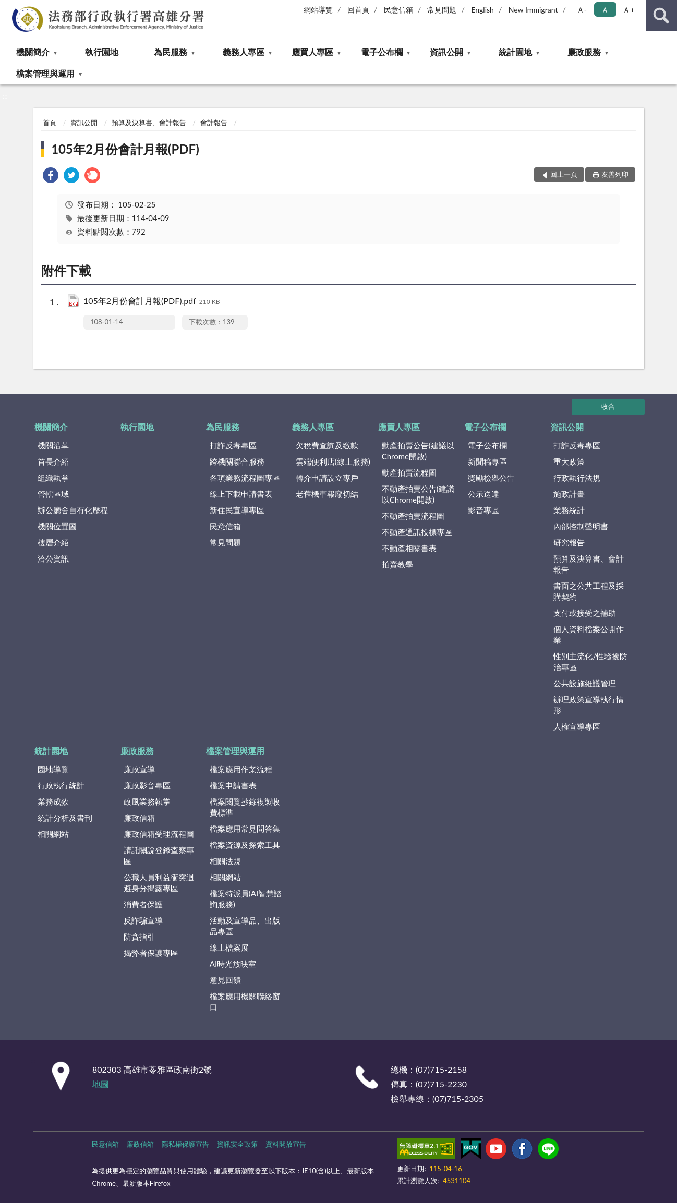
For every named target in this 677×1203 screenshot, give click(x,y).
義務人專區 (243, 52)
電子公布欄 (382, 52)
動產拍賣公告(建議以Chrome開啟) (418, 451)
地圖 (100, 1084)
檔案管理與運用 (45, 73)
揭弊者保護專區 (151, 952)
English (482, 9)
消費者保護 (143, 904)
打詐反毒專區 (233, 445)
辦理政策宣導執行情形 (588, 705)
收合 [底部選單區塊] (608, 406)
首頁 (49, 122)
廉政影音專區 (147, 785)
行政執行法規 (576, 477)
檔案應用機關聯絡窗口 (245, 1001)
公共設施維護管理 (584, 683)
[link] (50, 176)
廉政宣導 (139, 769)
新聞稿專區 (487, 461)
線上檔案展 (229, 947)
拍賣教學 (397, 564)
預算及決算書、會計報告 (149, 122)
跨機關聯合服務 (237, 461)
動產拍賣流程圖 (409, 472)
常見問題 (441, 9)
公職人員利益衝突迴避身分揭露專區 (159, 882)
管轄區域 (53, 494)
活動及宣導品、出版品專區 (245, 926)
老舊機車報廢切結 (327, 494)
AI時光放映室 (233, 963)
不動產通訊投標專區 (417, 532)
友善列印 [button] (614, 174)
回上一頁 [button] (563, 174)
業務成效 (53, 801)
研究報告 (569, 542)
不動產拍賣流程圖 (413, 515)
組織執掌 (53, 477)
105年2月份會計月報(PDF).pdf (151, 302)
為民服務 (170, 52)
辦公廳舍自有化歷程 (73, 510)
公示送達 (483, 494)
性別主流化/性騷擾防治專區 (590, 661)
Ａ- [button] (582, 9)
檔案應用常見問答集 (245, 828)
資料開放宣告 (285, 1144)
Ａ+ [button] (628, 9)
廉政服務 (584, 52)
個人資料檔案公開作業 (588, 634)
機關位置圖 (57, 526)
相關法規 (225, 861)
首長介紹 (53, 461)
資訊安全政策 (237, 1144)
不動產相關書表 (409, 548)
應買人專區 (312, 52)
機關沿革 (53, 445)
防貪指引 (139, 936)
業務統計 (569, 510)
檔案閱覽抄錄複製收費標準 (245, 807)
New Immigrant (533, 9)
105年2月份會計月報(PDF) (125, 148)
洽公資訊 (53, 558)
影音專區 (483, 510)
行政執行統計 (61, 785)
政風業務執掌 (147, 801)
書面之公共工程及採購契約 (588, 591)
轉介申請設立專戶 (327, 477)
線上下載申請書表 (241, 494)
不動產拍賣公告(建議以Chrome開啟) (418, 494)
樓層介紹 (53, 542)
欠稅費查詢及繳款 (327, 445)
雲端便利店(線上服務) (333, 461)
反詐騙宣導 (143, 920)
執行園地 (101, 52)
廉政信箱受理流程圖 (159, 834)
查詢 (661, 15)
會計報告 (213, 122)
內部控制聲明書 (580, 526)
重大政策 (569, 461)
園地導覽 (53, 769)
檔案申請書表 (233, 785)
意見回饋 (225, 980)
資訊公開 (446, 52)
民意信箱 (398, 9)
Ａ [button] (605, 9)
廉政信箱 (139, 817)
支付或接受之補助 (584, 612)
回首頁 (358, 9)
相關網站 (53, 834)
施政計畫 (569, 494)
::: (8, 8)
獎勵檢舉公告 (491, 477)
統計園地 (515, 52)
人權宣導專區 (576, 726)
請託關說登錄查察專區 (159, 855)
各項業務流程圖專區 (245, 477)
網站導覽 (318, 9)
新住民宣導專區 (237, 510)
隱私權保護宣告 (185, 1144)
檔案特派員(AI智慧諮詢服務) (246, 899)
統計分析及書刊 (65, 817)
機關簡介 (33, 52)
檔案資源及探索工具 (245, 844)
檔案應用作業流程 (241, 769)
